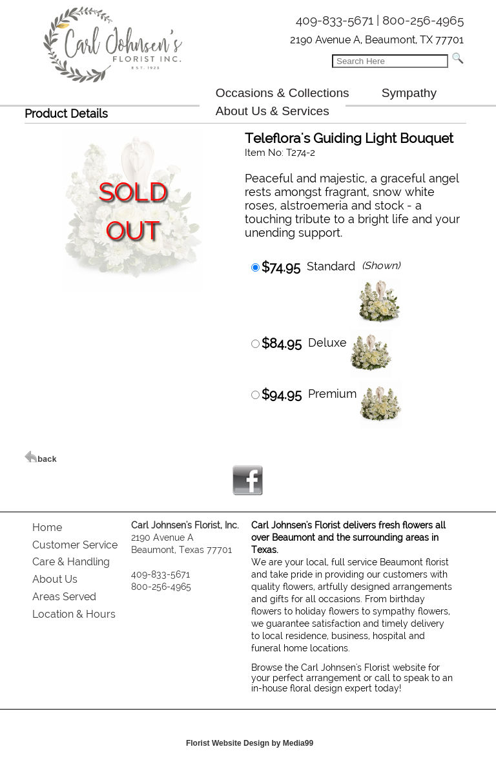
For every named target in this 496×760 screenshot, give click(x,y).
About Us (55, 579)
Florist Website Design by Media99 (249, 743)
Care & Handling (71, 562)
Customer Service (75, 545)
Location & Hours (74, 614)
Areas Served (64, 597)
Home (47, 527)
